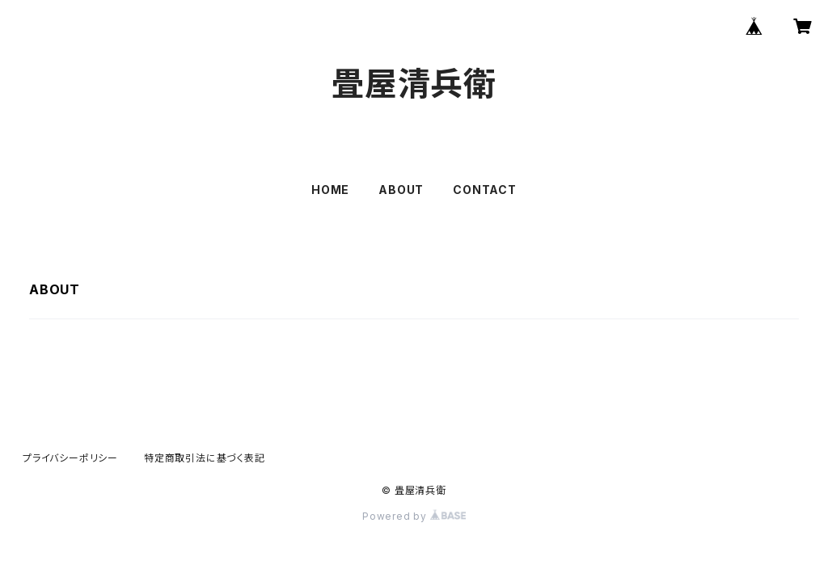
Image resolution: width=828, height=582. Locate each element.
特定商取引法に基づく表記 (204, 458)
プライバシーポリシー (70, 458)
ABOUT (401, 189)
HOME (330, 189)
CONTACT (485, 189)
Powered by (414, 516)
